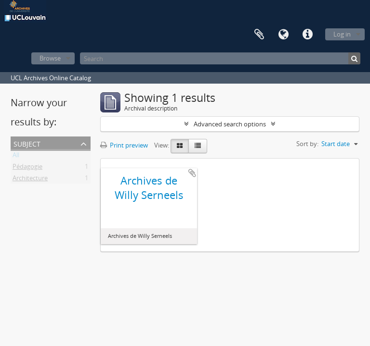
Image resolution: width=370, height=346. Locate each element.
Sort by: (307, 143)
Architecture (30, 179)
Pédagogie (27, 168)
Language (283, 35)
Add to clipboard (192, 173)
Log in (342, 34)
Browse (50, 58)
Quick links (307, 35)
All (16, 156)
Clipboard (259, 35)
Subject (26, 142)
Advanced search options (230, 124)
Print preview (124, 145)
